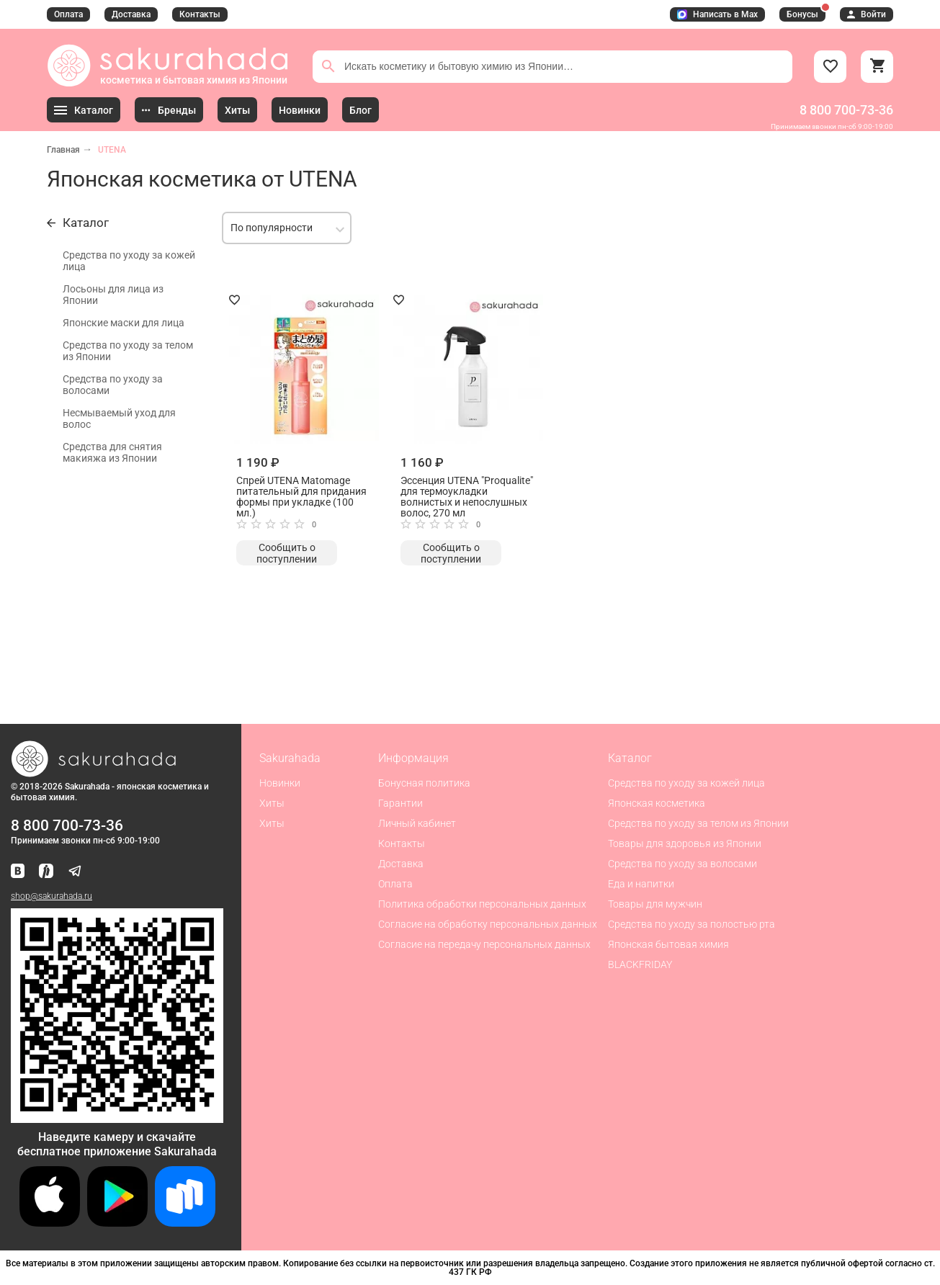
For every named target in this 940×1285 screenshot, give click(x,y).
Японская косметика (656, 803)
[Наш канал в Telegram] (75, 871)
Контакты (199, 14)
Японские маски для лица (123, 322)
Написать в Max (717, 14)
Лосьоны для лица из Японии (113, 294)
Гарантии (400, 803)
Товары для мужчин (655, 904)
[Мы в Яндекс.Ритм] (46, 871)
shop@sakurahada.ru (51, 896)
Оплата (68, 14)
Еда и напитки (641, 884)
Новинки (279, 783)
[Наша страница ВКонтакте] (18, 871)
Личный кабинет (417, 823)
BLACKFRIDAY (640, 964)
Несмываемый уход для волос (119, 418)
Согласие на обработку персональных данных (487, 924)
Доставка (131, 14)
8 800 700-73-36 (846, 109)
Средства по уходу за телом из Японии (128, 350)
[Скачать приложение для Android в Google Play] (117, 1223)
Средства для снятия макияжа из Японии (112, 452)
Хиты (272, 803)
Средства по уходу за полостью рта (691, 924)
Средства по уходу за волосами (113, 384)
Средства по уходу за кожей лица (129, 260)
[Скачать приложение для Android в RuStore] (117, 1117)
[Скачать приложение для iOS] (49, 1223)
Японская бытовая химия (668, 944)
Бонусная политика (424, 783)
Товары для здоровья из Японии (684, 843)
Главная (63, 149)
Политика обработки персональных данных (482, 904)
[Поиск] (328, 66)
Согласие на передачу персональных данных (484, 944)
